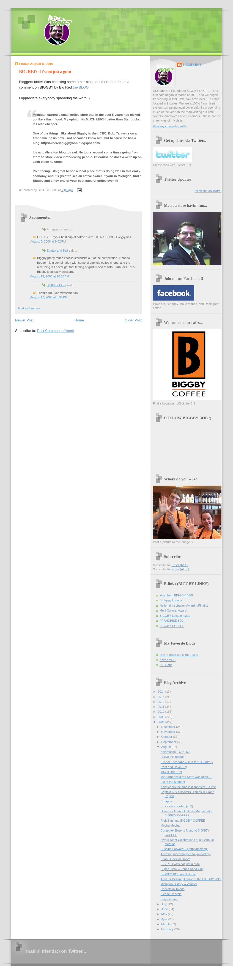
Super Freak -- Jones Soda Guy (182, 869)
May (164, 914)
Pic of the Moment (173, 781)
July (164, 904)
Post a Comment (29, 308)
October (167, 736)
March (166, 924)
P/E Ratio (166, 665)
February (167, 929)
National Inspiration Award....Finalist (184, 605)
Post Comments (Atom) (55, 331)
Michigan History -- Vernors (179, 884)
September (169, 742)
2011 (161, 706)
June (165, 909)
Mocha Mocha (170, 825)
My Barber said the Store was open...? (186, 776)
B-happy (166, 801)
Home (79, 320)
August (166, 746)
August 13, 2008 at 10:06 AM (49, 276)
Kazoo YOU (168, 660)
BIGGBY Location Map (175, 615)
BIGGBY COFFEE (172, 626)
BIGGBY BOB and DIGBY (178, 874)
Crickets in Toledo (173, 889)
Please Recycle (171, 894)
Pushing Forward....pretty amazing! (184, 849)
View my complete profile (170, 126)
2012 (161, 701)
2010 (161, 711)
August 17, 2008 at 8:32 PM (48, 297)
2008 (161, 721)
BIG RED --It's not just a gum (45, 71)
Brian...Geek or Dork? (175, 859)
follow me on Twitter (208, 190)
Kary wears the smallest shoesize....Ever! (188, 787)
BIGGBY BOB (56, 285)
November (168, 731)
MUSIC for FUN (171, 772)
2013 (161, 696)
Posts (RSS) (180, 565)
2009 (161, 717)
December (168, 726)
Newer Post (24, 320)
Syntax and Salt (57, 250)
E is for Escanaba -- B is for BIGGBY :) (187, 762)
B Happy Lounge (171, 600)
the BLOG (81, 87)
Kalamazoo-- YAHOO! (175, 751)
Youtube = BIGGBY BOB (176, 595)
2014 (161, 691)
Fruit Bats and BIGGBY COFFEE (183, 820)
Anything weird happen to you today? (186, 854)
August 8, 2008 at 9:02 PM (48, 241)
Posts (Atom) (180, 569)
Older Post (133, 320)
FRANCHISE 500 (171, 620)
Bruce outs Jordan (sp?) (177, 806)
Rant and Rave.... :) (174, 767)
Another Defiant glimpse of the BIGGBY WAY (191, 879)
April (164, 919)
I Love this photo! (172, 756)
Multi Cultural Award (173, 610)
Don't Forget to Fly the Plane (179, 654)
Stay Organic (169, 899)
